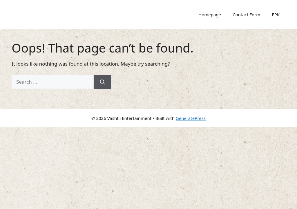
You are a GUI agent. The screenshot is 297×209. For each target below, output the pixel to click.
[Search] (102, 82)
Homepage (209, 14)
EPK (276, 14)
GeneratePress (191, 118)
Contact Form (246, 14)
